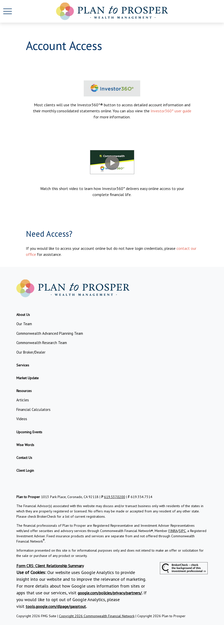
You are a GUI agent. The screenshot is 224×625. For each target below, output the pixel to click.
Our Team (24, 323)
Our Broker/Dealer (31, 352)
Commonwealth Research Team (41, 342)
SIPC (182, 530)
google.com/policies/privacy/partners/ (110, 592)
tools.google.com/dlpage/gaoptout (56, 606)
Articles (22, 400)
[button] (23, 314)
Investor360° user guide (171, 110)
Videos (21, 418)
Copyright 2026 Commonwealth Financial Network (97, 616)
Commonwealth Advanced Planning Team (49, 333)
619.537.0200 (114, 497)
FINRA (172, 530)
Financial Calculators (33, 409)
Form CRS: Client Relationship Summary (50, 565)
